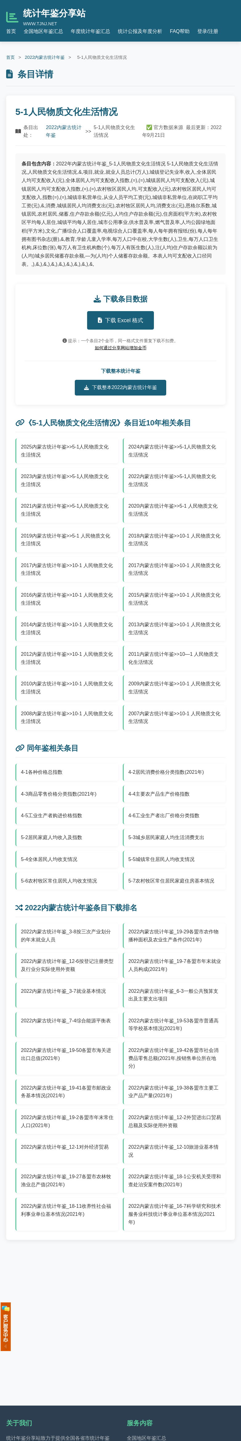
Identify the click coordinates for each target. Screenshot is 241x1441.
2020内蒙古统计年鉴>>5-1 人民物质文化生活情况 (173, 510)
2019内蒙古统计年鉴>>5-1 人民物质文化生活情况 (65, 539)
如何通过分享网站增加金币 (121, 347)
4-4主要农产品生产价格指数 (159, 794)
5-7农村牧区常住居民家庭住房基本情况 (171, 880)
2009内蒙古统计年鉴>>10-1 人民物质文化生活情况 (174, 687)
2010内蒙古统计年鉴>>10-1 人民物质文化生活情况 (67, 687)
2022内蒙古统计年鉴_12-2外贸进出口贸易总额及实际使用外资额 (174, 1121)
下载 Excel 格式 (120, 320)
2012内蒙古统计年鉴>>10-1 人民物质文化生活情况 (67, 658)
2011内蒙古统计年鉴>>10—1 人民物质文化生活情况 (173, 658)
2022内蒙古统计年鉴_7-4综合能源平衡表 (66, 1020)
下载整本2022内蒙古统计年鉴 (120, 387)
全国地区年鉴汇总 (43, 31)
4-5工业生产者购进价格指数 (51, 815)
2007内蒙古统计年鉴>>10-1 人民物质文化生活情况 (174, 717)
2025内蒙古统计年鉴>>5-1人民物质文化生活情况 (65, 450)
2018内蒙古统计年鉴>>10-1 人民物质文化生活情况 (174, 539)
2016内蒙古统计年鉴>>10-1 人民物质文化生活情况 (67, 599)
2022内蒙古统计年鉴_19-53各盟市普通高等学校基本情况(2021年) (173, 1024)
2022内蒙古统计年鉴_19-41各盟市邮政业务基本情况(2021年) (66, 1091)
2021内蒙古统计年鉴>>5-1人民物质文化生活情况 (65, 510)
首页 (11, 31)
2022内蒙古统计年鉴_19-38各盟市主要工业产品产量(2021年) (173, 1091)
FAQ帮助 (180, 31)
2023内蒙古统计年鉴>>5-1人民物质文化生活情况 (65, 480)
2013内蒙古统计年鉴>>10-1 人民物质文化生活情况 (174, 628)
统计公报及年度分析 (140, 31)
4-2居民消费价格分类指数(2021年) (166, 772)
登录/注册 (207, 31)
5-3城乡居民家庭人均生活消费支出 (166, 837)
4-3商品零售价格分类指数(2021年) (58, 794)
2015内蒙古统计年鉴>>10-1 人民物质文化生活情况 (174, 599)
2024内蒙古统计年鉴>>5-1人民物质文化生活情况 (172, 450)
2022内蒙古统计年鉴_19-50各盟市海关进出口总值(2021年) (66, 1054)
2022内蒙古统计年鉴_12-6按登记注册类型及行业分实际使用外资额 (67, 965)
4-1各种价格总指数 (41, 772)
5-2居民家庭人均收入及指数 (51, 837)
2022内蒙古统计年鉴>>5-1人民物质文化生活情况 (172, 480)
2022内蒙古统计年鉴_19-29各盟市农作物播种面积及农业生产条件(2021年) (173, 935)
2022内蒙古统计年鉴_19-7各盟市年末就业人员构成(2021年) (174, 965)
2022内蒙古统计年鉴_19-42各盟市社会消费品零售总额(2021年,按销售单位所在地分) (173, 1058)
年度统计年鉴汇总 (90, 31)
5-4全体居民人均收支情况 (49, 859)
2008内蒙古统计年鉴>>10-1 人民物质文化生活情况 (67, 717)
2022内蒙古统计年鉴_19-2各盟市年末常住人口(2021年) (67, 1121)
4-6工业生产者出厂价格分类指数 (163, 815)
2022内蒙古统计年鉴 (45, 57)
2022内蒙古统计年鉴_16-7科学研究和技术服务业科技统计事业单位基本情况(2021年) (174, 1214)
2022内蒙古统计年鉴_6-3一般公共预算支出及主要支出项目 (173, 995)
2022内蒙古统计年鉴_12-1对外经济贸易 (65, 1147)
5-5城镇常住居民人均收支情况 (161, 859)
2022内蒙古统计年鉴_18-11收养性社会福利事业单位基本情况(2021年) (66, 1210)
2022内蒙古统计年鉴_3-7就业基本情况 (63, 991)
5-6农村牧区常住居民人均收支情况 (59, 880)
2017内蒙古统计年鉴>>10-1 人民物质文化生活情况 (67, 569)
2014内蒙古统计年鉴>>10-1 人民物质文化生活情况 (67, 628)
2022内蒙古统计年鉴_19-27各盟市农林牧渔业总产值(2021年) (66, 1180)
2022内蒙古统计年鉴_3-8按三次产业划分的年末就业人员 (66, 935)
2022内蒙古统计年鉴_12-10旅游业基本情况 (173, 1151)
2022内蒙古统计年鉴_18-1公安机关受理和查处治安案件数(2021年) (174, 1180)
